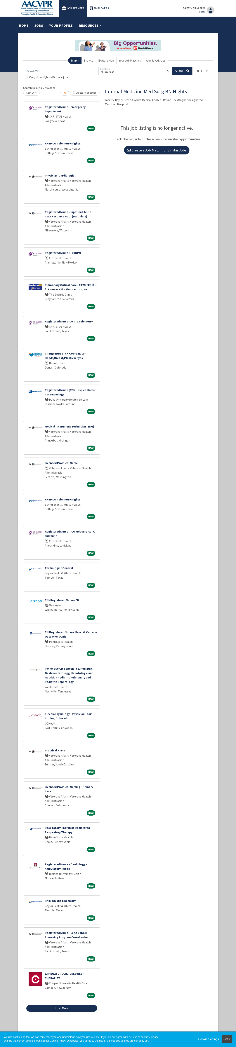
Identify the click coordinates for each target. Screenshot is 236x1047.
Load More (61, 1008)
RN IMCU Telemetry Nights (62, 143)
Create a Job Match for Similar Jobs (156, 150)
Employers (99, 8)
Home (24, 25)
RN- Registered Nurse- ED (62, 600)
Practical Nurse (55, 750)
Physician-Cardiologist (60, 175)
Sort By (30, 92)
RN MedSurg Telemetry (60, 901)
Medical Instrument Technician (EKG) (69, 426)
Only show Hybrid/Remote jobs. (49, 77)
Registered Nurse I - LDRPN (63, 253)
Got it (226, 1039)
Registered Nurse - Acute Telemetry (69, 321)
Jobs (38, 25)
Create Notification (84, 92)
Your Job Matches (130, 60)
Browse (88, 60)
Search (75, 60)
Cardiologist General (59, 568)
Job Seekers (73, 8)
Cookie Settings (208, 1039)
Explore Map (106, 60)
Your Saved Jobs (155, 60)
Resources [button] (88, 25)
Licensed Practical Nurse (61, 463)
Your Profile (61, 25)
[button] (201, 71)
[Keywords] (61, 71)
